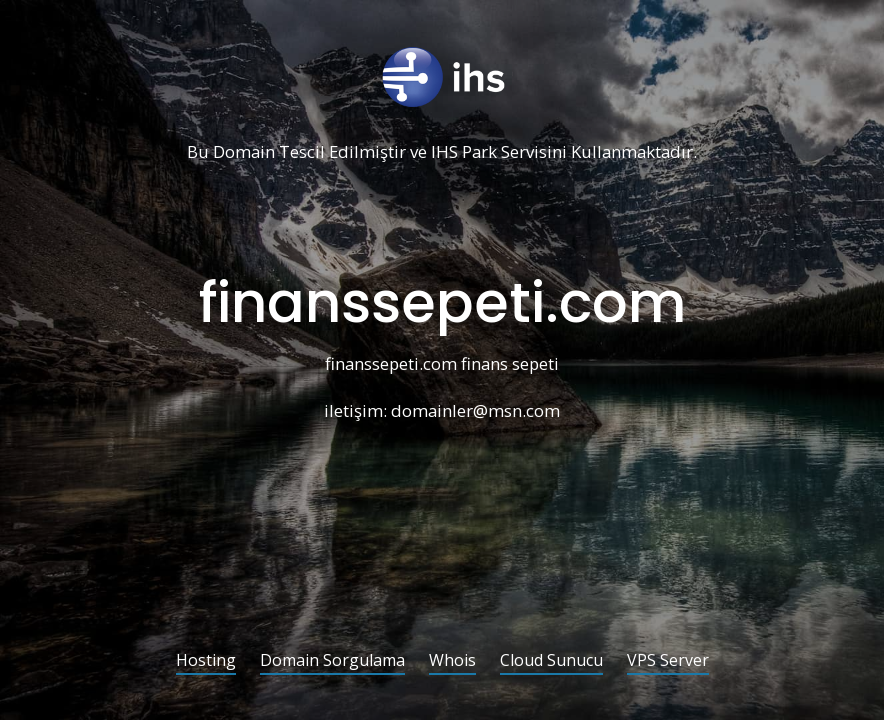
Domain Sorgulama (332, 661)
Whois (452, 661)
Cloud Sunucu (551, 661)
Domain (244, 152)
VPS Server (668, 661)
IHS (444, 152)
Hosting (206, 661)
